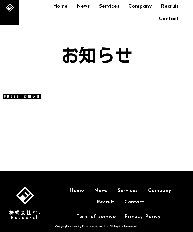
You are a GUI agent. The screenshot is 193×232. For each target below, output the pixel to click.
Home (60, 6)
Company (140, 6)
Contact (169, 18)
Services (109, 6)
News (83, 6)
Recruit (105, 202)
